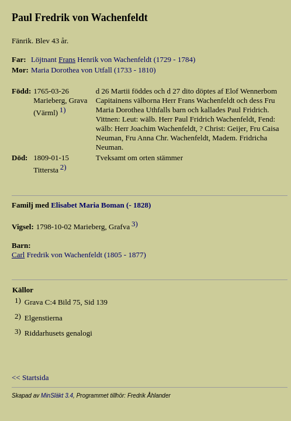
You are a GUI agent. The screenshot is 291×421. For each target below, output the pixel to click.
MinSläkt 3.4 (57, 395)
